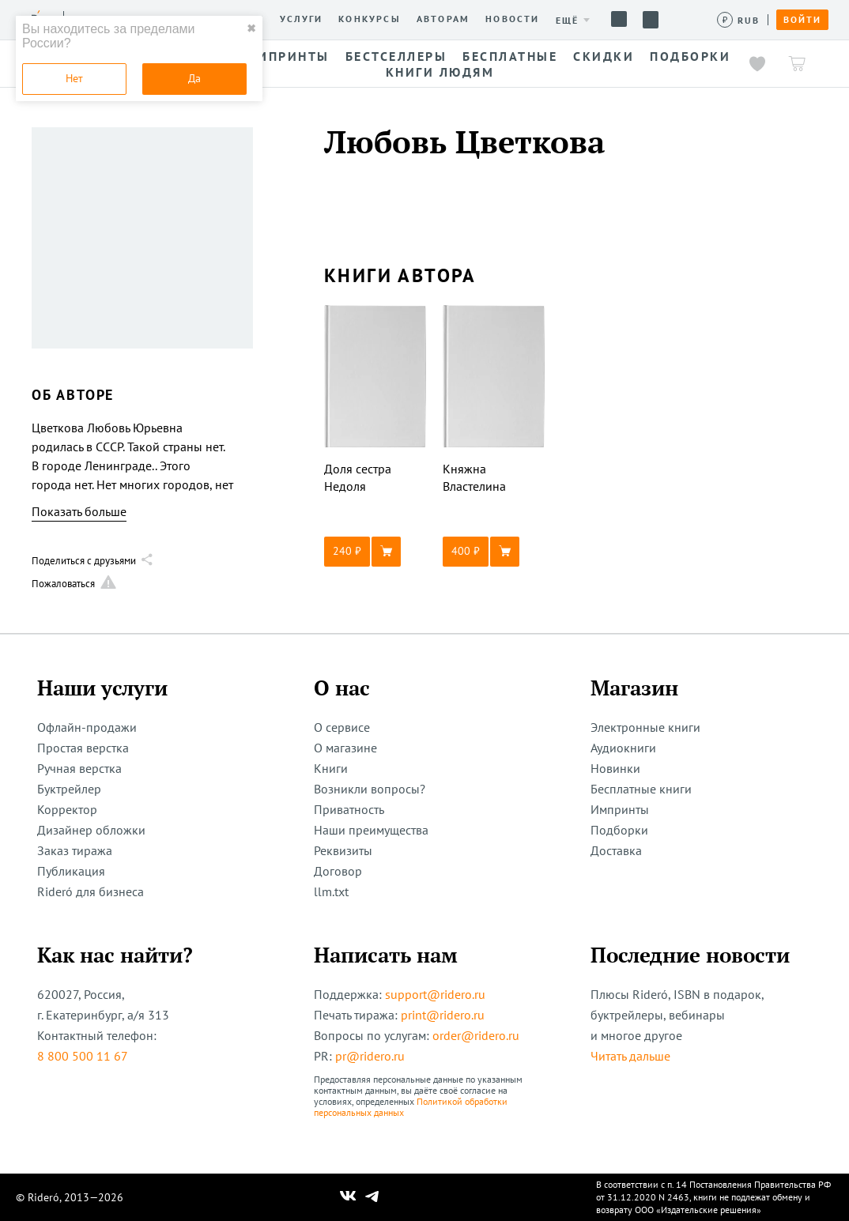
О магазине (345, 748)
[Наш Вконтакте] (348, 1197)
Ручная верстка (79, 768)
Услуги (301, 18)
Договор (338, 871)
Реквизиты (343, 850)
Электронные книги (645, 727)
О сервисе (342, 727)
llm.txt (331, 891)
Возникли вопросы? (369, 789)
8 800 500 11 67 (82, 1056)
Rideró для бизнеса (90, 891)
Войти (802, 19)
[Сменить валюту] (738, 20)
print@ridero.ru (443, 1015)
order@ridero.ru (475, 1035)
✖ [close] (251, 28)
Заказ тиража (74, 850)
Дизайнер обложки (91, 830)
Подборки (619, 830)
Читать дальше (630, 1056)
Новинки (615, 768)
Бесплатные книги (641, 789)
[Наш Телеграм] (372, 1197)
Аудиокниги (623, 748)
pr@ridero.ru (370, 1056)
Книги (331, 768)
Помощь (619, 19)
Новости (512, 18)
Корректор (67, 809)
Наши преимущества (371, 830)
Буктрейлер (69, 789)
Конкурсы (369, 18)
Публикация (71, 871)
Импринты (620, 809)
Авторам (443, 18)
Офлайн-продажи (87, 727)
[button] (375, 552)
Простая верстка (83, 748)
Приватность (349, 809)
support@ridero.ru (435, 994)
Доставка (616, 850)
